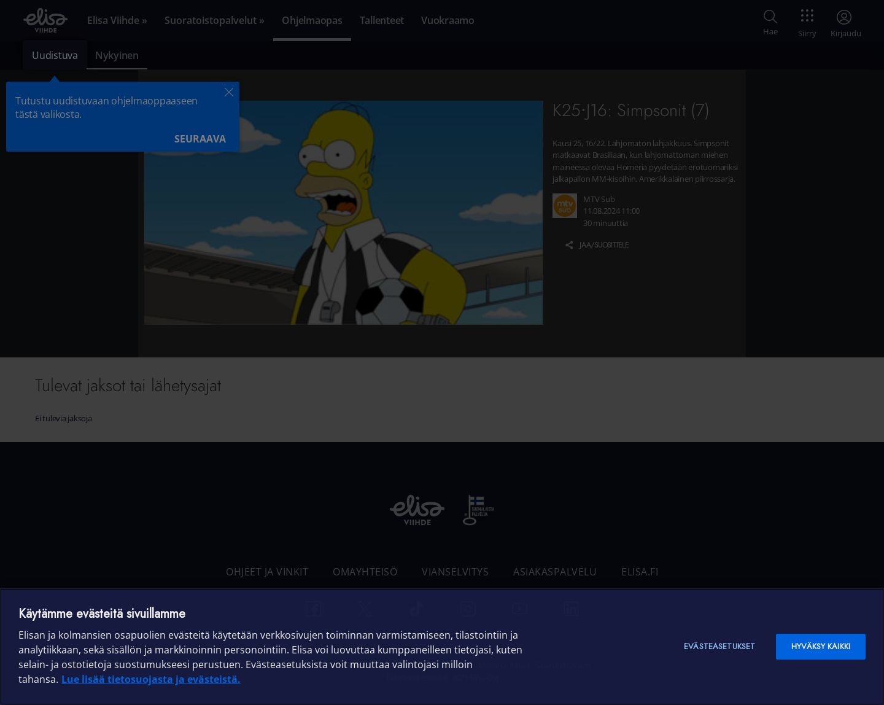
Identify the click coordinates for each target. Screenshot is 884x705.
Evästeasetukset (719, 646)
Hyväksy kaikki (820, 646)
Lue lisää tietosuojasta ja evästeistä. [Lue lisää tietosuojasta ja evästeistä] (151, 679)
